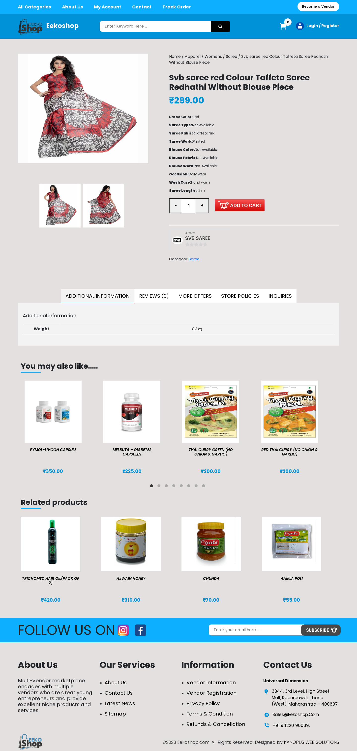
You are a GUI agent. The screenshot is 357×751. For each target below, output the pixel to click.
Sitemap (115, 713)
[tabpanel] (60, 427)
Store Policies (240, 296)
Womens (213, 56)
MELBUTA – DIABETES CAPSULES (132, 452)
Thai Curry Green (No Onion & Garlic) (211, 452)
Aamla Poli (292, 578)
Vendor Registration (211, 692)
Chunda (211, 578)
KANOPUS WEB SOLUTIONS (311, 742)
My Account (107, 7)
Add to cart (240, 205)
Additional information (97, 296)
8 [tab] (204, 486)
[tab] (97, 296)
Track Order (176, 7)
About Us (72, 7)
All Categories (34, 7)
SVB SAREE (197, 238)
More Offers (195, 296)
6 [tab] (189, 486)
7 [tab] (197, 486)
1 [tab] (152, 486)
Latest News (120, 703)
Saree (231, 56)
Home (175, 56)
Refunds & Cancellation (215, 724)
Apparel (193, 56)
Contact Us (119, 692)
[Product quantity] (189, 205)
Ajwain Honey (131, 578)
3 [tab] (167, 486)
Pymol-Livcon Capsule (53, 449)
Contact (141, 7)
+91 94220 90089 (291, 725)
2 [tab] (159, 486)
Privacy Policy (203, 703)
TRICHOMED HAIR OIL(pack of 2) (50, 581)
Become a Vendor (318, 6)
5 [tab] (182, 486)
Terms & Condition (209, 713)
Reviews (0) (154, 296)
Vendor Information (211, 682)
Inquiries (280, 296)
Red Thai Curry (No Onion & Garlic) (289, 452)
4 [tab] (174, 486)
